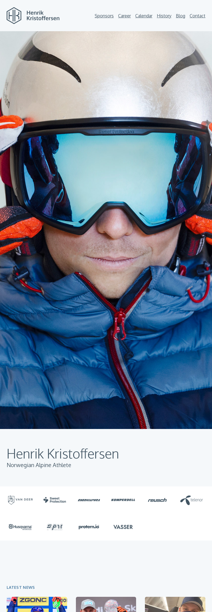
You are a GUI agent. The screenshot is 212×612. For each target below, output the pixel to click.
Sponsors (104, 15)
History (164, 15)
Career (124, 15)
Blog (180, 15)
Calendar (143, 15)
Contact (197, 15)
